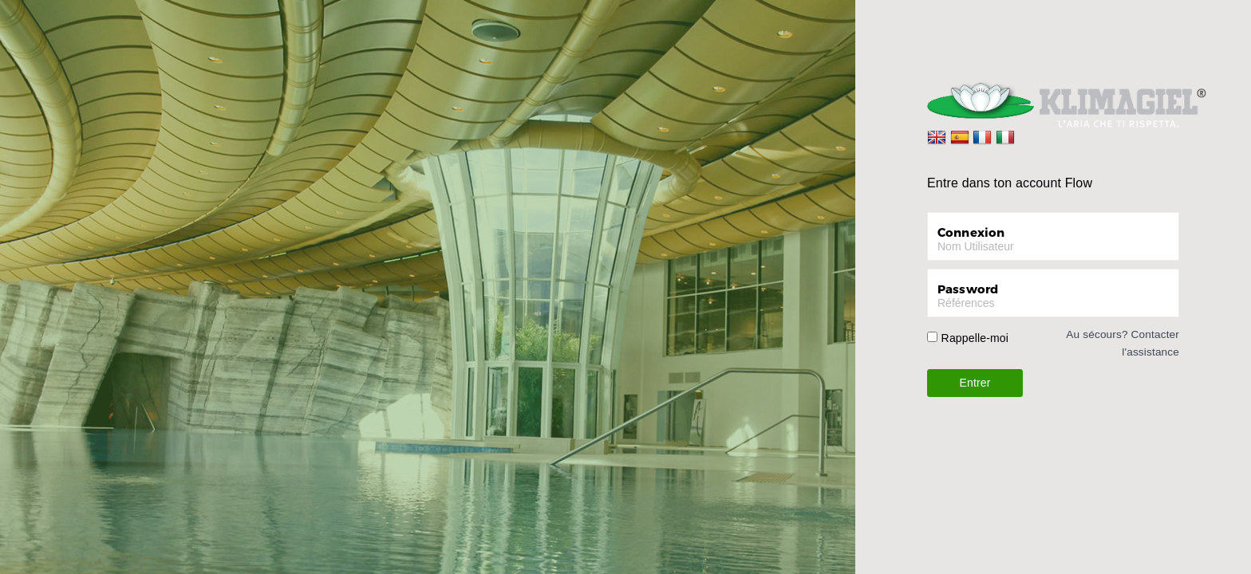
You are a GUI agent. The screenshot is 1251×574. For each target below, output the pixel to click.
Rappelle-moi (974, 338)
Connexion (970, 232)
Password (967, 288)
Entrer (975, 382)
